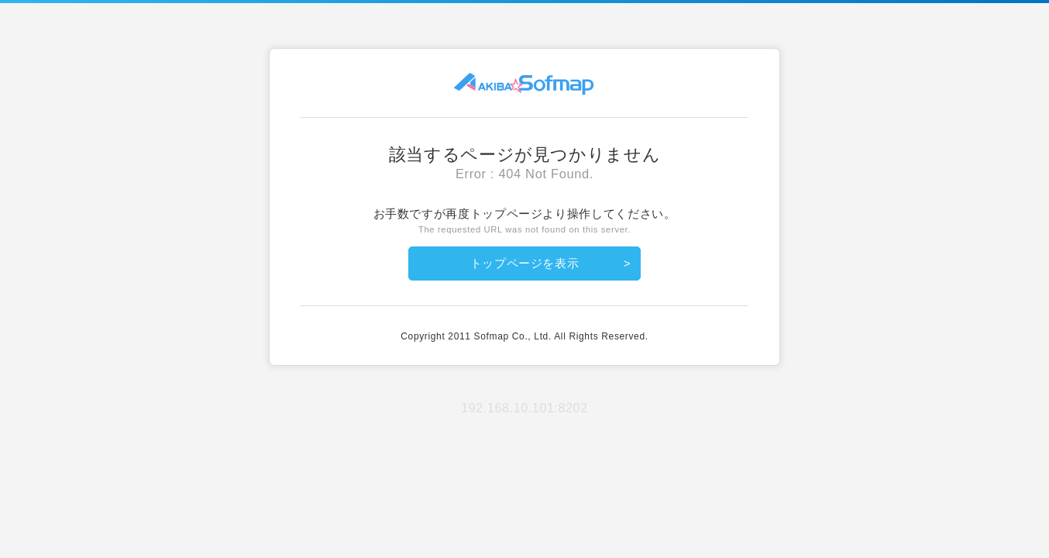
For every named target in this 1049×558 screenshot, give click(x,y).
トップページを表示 (525, 263)
